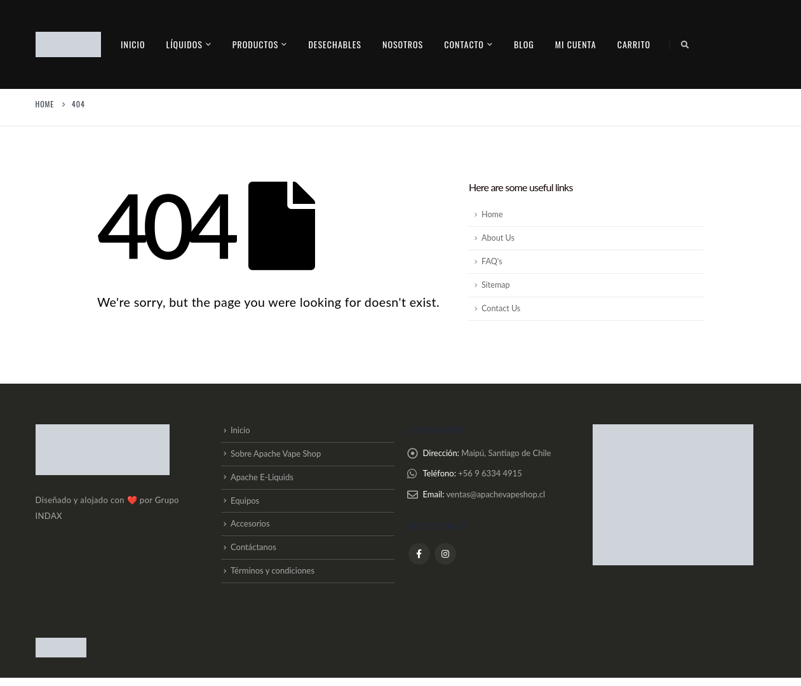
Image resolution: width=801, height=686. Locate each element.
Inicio (133, 44)
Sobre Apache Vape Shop (276, 455)
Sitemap (495, 285)
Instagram (445, 557)
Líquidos (184, 44)
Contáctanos (253, 554)
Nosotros (402, 44)
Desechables (334, 44)
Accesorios (250, 529)
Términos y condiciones (272, 578)
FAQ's (491, 261)
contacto (464, 44)
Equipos (245, 504)
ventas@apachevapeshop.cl (495, 497)
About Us (498, 238)
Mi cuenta (575, 44)
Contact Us (500, 308)
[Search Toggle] (684, 44)
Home (492, 214)
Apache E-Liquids (262, 479)
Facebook (419, 557)
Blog (524, 44)
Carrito (633, 44)
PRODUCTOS (255, 44)
